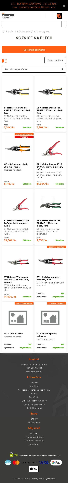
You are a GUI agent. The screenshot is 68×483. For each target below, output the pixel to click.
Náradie (9, 31)
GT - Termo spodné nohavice (47, 334)
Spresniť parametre (34, 49)
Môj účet (34, 433)
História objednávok (34, 436)
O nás (34, 393)
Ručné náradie (23, 31)
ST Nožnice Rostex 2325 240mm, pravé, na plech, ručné (50, 166)
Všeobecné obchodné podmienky (34, 389)
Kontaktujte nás (34, 407)
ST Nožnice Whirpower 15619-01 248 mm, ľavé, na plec (16, 279)
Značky (34, 418)
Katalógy (34, 386)
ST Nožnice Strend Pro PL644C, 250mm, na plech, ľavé (48, 223)
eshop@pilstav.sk (34, 371)
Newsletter (34, 444)
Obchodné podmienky (34, 404)
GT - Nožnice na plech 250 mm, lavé (48, 278)
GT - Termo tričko (13, 333)
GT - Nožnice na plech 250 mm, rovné (15, 165)
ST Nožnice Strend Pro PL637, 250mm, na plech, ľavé (50, 110)
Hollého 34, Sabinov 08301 (34, 364)
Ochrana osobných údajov (34, 400)
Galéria (34, 382)
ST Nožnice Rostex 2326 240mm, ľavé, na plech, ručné (16, 223)
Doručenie (34, 397)
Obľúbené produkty (34, 440)
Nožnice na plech (41, 31)
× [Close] (64, 5)
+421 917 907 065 (33, 367)
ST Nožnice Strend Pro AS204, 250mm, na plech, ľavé (17, 110)
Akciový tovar (34, 422)
